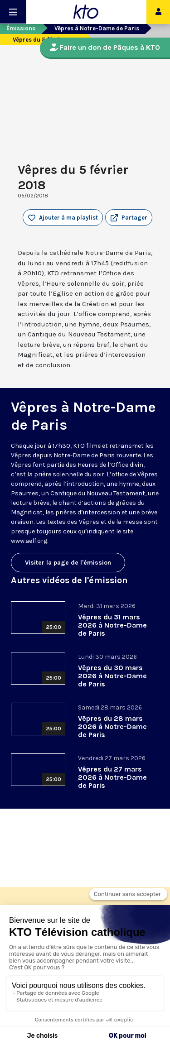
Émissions (20, 28)
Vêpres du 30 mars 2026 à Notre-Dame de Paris (112, 675)
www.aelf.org (29, 541)
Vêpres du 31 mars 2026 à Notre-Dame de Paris (112, 625)
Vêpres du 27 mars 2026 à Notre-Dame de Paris (112, 777)
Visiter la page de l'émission (68, 562)
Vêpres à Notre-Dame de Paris (96, 28)
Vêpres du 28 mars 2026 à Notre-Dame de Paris (112, 726)
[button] (128, 217)
